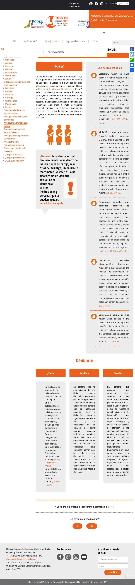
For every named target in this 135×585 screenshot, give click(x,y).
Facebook (96, 3)
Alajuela (8, 63)
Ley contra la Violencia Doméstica (54, 89)
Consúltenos (112, 3)
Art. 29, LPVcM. (113, 193)
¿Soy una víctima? (14, 154)
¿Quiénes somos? (30, 41)
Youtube (91, 3)
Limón (8, 79)
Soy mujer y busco (51, 41)
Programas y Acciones (56, 51)
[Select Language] (123, 3)
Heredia (9, 66)
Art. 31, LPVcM (112, 341)
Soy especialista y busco (75, 41)
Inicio (14, 41)
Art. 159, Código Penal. (115, 251)
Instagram (101, 3)
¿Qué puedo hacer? (14, 161)
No (92, 526)
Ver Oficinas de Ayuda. (52, 462)
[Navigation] (104, 32)
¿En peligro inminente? (15, 157)
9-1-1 (111, 506)
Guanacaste (11, 72)
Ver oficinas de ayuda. (52, 203)
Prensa (95, 41)
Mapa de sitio (34, 582)
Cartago (9, 69)
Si (77, 526)
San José (9, 60)
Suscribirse (113, 572)
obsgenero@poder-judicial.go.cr (21, 559)
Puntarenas (10, 75)
